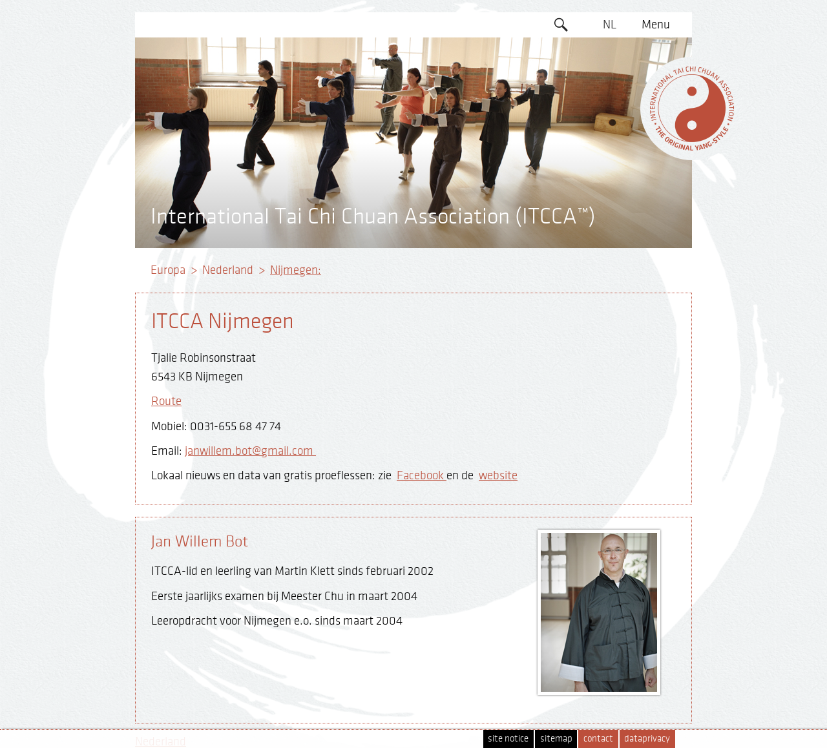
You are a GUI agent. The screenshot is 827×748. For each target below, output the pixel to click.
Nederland (227, 270)
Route (166, 401)
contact (598, 738)
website (498, 475)
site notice (508, 738)
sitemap (556, 738)
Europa (168, 270)
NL (609, 24)
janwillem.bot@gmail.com (250, 450)
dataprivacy (647, 738)
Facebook (421, 475)
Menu (656, 24)
